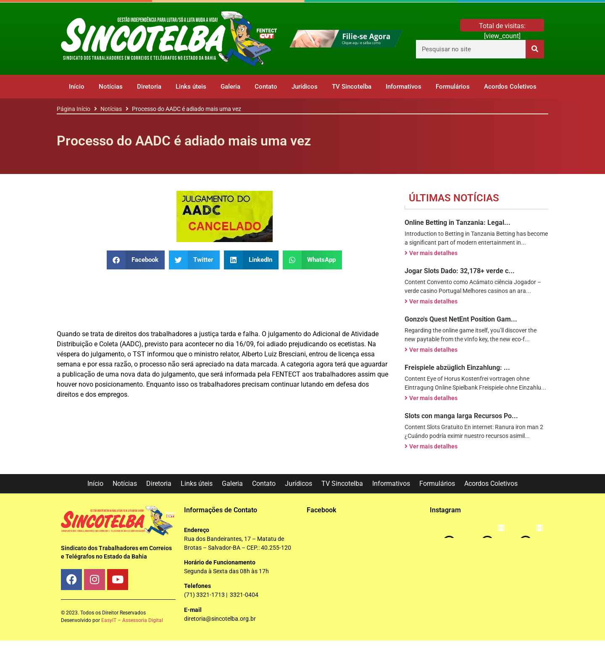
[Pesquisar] (535, 49)
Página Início (73, 108)
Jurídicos (305, 86)
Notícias (111, 86)
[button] (136, 259)
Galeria (230, 86)
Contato (266, 86)
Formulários (453, 86)
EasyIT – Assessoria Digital (132, 620)
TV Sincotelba (351, 86)
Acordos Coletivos (510, 86)
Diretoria (149, 86)
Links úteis (191, 86)
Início (76, 86)
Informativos (403, 86)
